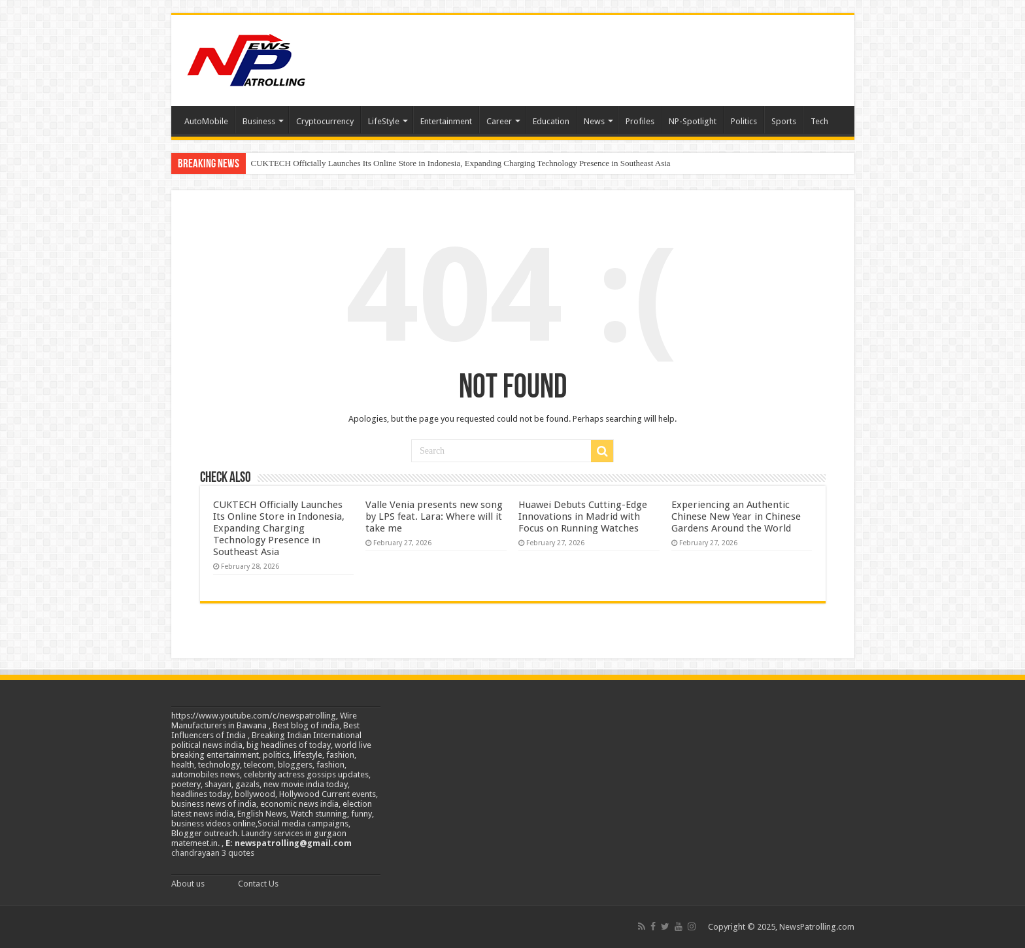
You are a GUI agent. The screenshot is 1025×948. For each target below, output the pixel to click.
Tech (819, 121)
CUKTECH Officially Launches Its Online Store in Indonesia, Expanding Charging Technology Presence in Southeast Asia (461, 163)
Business (259, 121)
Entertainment (446, 121)
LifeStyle (383, 121)
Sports (783, 121)
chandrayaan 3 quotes (212, 853)
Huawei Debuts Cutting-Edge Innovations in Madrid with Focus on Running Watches (582, 516)
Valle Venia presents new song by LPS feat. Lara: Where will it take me (434, 516)
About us (188, 884)
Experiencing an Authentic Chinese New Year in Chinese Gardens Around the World (736, 516)
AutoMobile (206, 121)
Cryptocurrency (325, 121)
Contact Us (258, 884)
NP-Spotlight (692, 121)
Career (499, 121)
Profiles (640, 121)
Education (551, 121)
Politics (744, 121)
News (594, 121)
